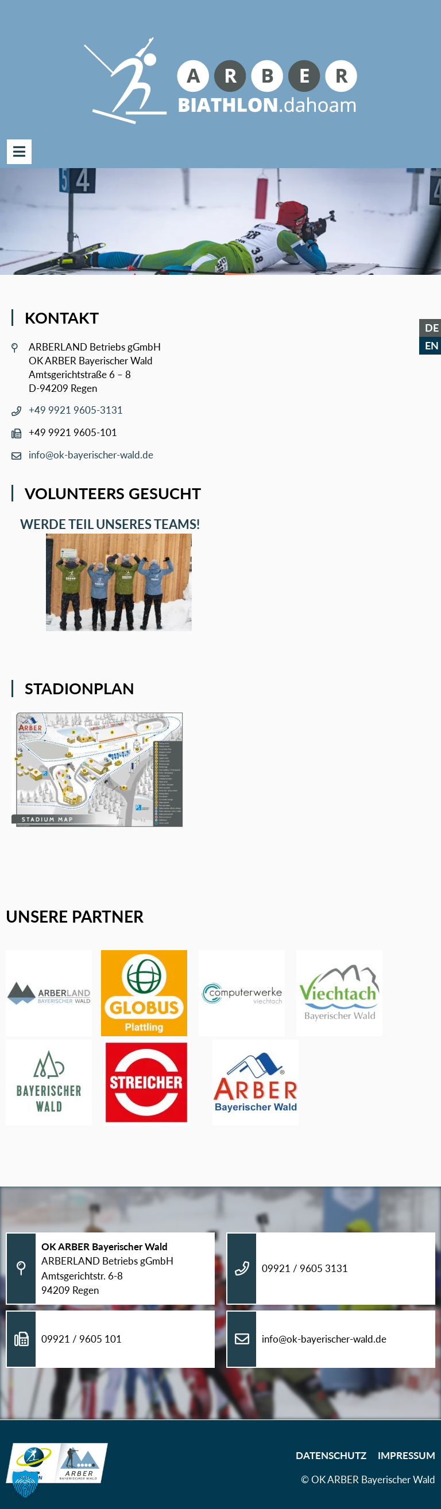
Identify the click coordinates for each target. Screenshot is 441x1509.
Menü (19, 151)
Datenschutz (331, 1455)
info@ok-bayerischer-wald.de (91, 455)
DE (432, 327)
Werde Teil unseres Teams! (107, 524)
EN (432, 345)
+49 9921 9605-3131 (76, 410)
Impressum (406, 1455)
